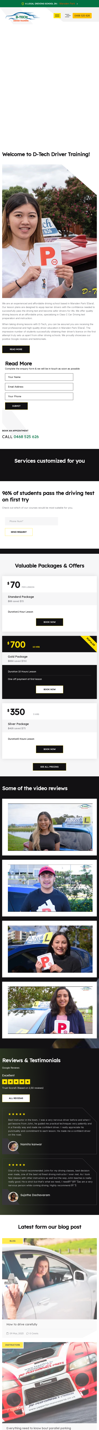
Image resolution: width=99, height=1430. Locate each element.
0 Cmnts (34, 1335)
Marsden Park (67, 3)
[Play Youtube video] (50, 827)
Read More (16, 349)
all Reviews (16, 1098)
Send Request (19, 532)
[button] (57, 15)
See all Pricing (49, 767)
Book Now (50, 622)
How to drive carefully (21, 1326)
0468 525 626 (82, 15)
